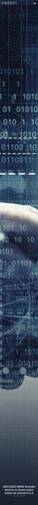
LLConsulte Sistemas (9, 3)
